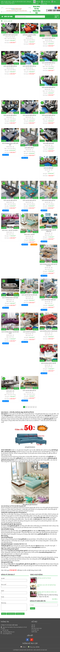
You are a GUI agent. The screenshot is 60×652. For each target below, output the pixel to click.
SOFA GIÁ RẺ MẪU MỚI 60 (29, 115)
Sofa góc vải (10, 391)
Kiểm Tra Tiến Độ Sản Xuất (19, 1)
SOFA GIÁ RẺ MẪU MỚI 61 (10, 115)
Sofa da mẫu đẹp (48, 168)
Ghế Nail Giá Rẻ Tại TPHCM (44, 578)
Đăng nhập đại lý (9, 3)
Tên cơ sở (3, 584)
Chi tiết (3, 32)
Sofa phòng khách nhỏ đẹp (10, 297)
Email (2, 596)
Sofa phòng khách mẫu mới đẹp (10, 144)
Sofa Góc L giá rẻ (29, 234)
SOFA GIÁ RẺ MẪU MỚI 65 (10, 66)
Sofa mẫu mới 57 (29, 147)
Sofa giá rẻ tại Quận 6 (29, 331)
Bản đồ (33, 626)
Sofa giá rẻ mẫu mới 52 (48, 200)
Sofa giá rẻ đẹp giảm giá (49, 299)
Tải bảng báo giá (11, 613)
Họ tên (3, 578)
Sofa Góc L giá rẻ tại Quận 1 (10, 230)
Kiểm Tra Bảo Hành (6, 1)
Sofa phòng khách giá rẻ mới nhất (10, 332)
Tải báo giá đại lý (20, 613)
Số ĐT (2, 590)
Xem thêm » (55, 599)
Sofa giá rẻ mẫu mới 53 (29, 200)
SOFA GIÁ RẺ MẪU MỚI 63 (48, 62)
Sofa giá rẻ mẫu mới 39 (29, 390)
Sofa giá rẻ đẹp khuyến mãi (29, 295)
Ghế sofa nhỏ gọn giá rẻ (10, 35)
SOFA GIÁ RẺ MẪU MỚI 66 (48, 38)
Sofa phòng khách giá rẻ (48, 363)
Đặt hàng (16, 32)
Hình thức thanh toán (36, 628)
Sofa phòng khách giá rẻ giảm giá (48, 230)
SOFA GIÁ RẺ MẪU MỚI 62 (48, 87)
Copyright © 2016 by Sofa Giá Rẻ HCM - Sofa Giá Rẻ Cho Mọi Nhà (30, 649)
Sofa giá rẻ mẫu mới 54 (10, 200)
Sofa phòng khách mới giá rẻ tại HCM (48, 264)
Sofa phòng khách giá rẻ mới (48, 331)
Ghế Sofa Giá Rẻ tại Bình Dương (29, 35)
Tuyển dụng (34, 631)
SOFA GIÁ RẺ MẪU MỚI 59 (48, 115)
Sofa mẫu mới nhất (48, 143)
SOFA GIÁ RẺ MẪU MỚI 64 (29, 66)
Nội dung (3, 602)
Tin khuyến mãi (35, 630)
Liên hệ (33, 625)
